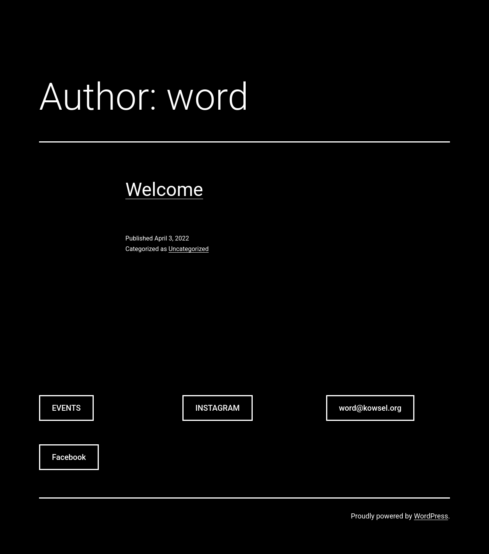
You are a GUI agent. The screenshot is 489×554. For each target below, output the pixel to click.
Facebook (69, 457)
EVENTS (66, 408)
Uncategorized (188, 249)
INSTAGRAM (217, 408)
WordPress (431, 516)
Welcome (164, 189)
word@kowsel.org (370, 408)
